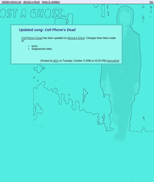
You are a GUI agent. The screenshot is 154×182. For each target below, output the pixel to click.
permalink (112, 60)
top (151, 2)
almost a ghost (31, 2)
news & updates (51, 2)
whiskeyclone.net (11, 2)
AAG (55, 60)
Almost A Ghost (76, 38)
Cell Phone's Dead (31, 38)
